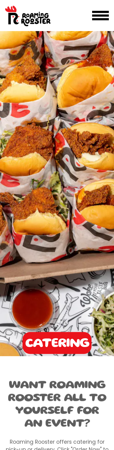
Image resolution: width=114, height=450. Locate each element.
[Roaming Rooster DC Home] (27, 15)
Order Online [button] (57, 442)
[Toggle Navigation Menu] (100, 16)
